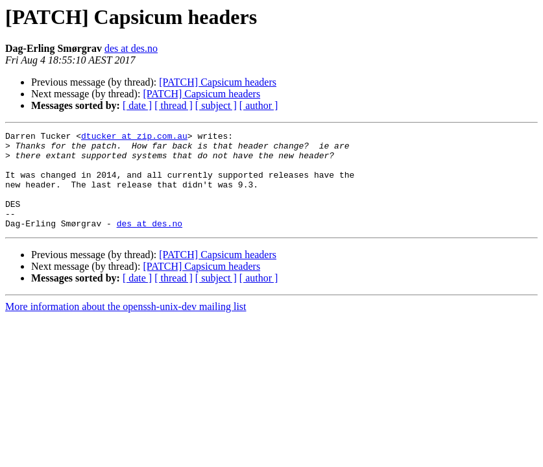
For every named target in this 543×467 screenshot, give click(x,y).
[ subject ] (216, 105)
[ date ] (137, 105)
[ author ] (258, 105)
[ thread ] (173, 105)
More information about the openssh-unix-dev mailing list (126, 325)
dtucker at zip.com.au (134, 137)
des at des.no (131, 48)
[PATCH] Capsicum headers (217, 82)
